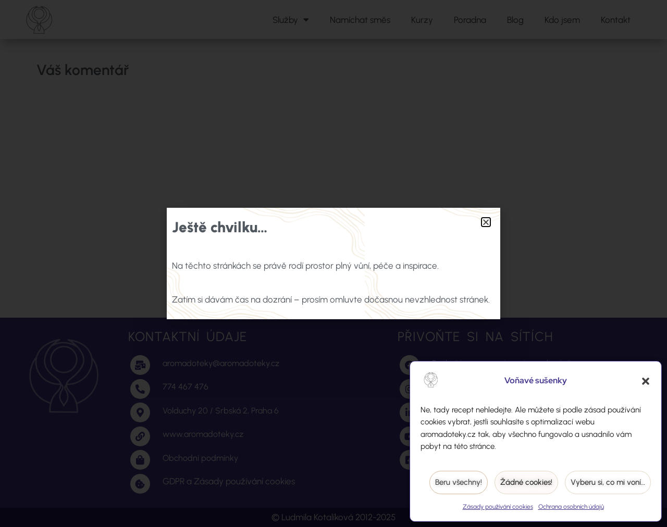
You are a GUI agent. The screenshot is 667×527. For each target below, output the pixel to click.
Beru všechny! (458, 482)
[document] (333, 263)
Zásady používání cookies (498, 506)
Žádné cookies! (526, 482)
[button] (645, 381)
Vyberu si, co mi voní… (608, 482)
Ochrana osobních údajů (571, 506)
